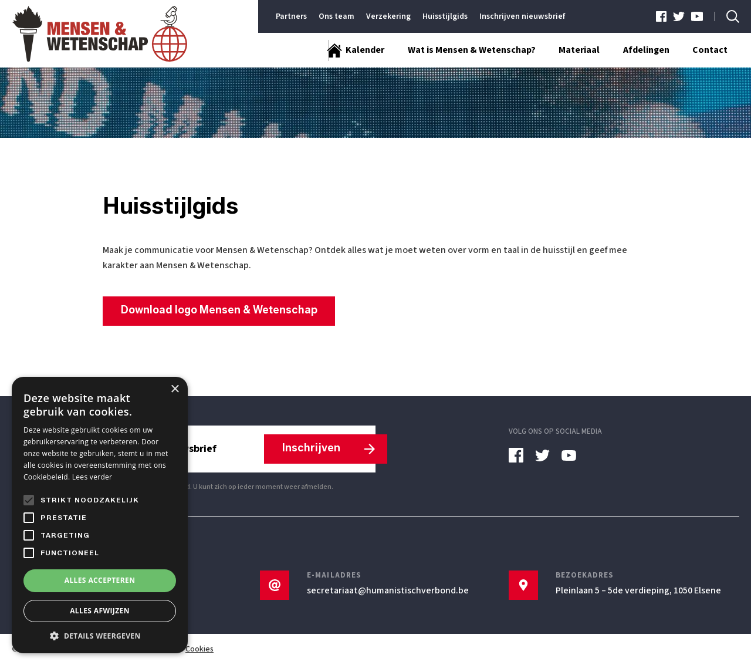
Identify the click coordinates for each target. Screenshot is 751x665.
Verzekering (388, 16)
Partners (291, 16)
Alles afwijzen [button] (100, 611)
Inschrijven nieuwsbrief (521, 16)
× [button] (174, 389)
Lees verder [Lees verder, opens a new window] (92, 477)
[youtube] (697, 16)
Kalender (363, 50)
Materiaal (578, 50)
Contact (710, 50)
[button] (99, 636)
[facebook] (662, 16)
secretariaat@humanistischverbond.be (388, 591)
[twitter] (679, 16)
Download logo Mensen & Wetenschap (220, 310)
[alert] (100, 515)
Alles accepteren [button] (100, 580)
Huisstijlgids (445, 16)
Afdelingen (646, 50)
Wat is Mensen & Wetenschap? (471, 50)
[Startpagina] (309, 50)
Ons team (336, 16)
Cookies (199, 650)
